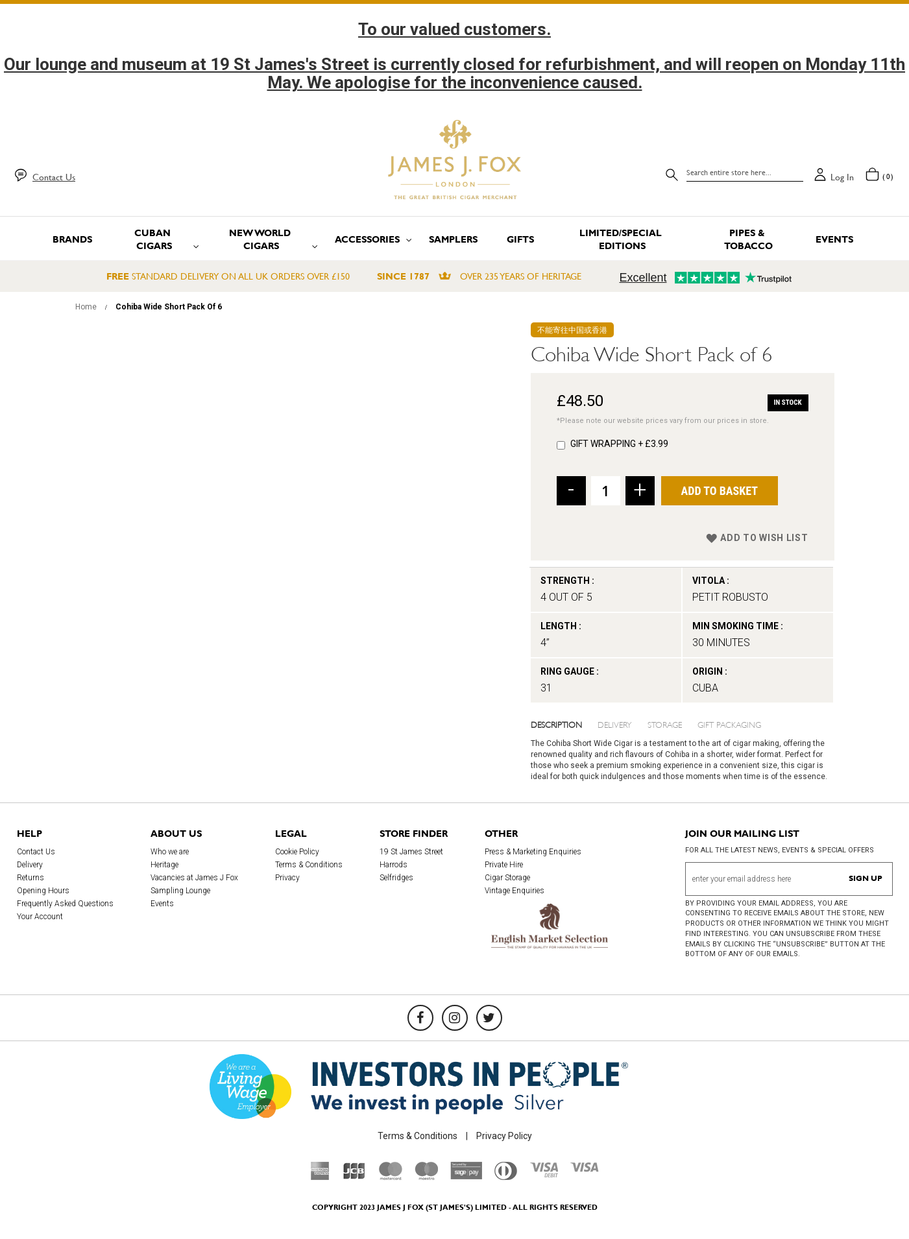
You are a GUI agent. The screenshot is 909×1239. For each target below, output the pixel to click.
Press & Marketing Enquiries (533, 851)
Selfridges (396, 877)
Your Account (40, 916)
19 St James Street (411, 851)
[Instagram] (455, 1018)
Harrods (393, 864)
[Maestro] (426, 1177)
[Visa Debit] (543, 1174)
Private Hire (504, 864)
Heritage (164, 864)
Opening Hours (43, 890)
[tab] (564, 724)
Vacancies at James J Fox (194, 877)
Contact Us (53, 177)
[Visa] (584, 1169)
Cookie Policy (297, 851)
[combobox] (744, 172)
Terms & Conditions (309, 864)
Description (556, 724)
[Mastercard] (390, 1177)
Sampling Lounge (180, 890)
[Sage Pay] (466, 1176)
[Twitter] (489, 1018)
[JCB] (354, 1177)
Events (162, 903)
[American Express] (320, 1177)
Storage (665, 724)
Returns (30, 877)
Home (86, 306)
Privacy (287, 877)
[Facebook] (420, 1018)
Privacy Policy (504, 1136)
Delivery (615, 724)
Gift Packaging (729, 724)
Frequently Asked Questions (65, 903)
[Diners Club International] (505, 1177)
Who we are (170, 851)
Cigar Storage (507, 877)
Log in (842, 177)
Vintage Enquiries (514, 890)
